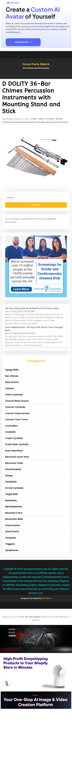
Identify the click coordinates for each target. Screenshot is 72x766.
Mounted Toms (13, 512)
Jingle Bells (11, 494)
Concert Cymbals (15, 407)
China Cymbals (14, 394)
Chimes (9, 388)
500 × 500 (38, 118)
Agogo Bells (12, 369)
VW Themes (46, 598)
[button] (36, 77)
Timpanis (10, 537)
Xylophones (11, 550)
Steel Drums (12, 531)
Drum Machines (14, 450)
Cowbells (10, 431)
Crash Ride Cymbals (16, 444)
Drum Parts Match (36, 64)
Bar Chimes (11, 375)
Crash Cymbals (14, 438)
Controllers (11, 425)
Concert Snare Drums (17, 413)
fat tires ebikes (33, 616)
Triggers (10, 543)
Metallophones (13, 506)
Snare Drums (12, 525)
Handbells (11, 481)
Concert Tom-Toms (16, 419)
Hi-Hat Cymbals (14, 487)
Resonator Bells (14, 519)
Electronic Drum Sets (17, 456)
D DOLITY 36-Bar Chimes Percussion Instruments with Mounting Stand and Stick (35, 120)
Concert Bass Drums (17, 400)
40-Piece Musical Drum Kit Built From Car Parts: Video (32, 308)
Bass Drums (12, 382)
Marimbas (11, 500)
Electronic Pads (14, 463)
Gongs (9, 475)
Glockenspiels (13, 469)
